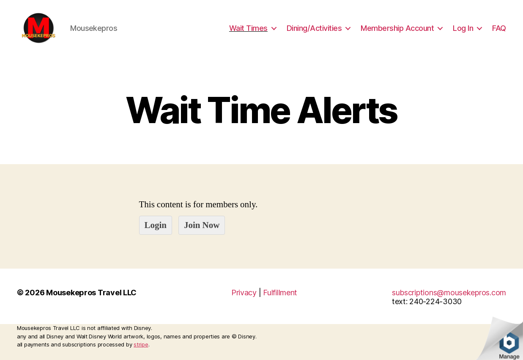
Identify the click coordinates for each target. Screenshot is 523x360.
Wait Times (248, 30)
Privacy (244, 298)
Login (156, 230)
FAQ (499, 30)
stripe (141, 350)
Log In (463, 30)
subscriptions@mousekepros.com (449, 298)
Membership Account (397, 30)
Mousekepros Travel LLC (91, 298)
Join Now (201, 230)
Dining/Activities (314, 30)
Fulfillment (280, 298)
